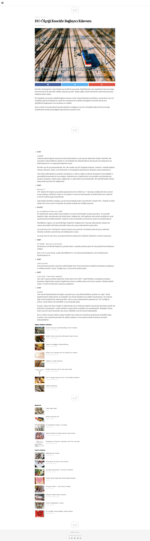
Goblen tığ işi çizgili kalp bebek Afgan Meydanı (61, 478)
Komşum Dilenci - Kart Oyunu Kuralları (58, 486)
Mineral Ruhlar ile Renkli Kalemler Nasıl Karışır (60, 433)
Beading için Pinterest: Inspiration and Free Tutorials (63, 441)
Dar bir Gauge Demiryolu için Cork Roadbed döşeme (62, 377)
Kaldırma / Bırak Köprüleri (54, 361)
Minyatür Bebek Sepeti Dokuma (56, 494)
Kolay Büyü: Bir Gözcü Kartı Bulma (57, 461)
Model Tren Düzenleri (40, 17)
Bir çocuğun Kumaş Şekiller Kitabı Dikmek (59, 511)
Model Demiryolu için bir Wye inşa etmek (59, 369)
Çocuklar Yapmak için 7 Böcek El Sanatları (59, 470)
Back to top (75, 532)
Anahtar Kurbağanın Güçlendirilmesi (57, 344)
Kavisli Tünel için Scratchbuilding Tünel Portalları (61, 328)
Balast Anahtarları (51, 386)
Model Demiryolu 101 (52, 416)
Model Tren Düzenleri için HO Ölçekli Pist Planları (61, 352)
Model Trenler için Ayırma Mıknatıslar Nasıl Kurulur (62, 336)
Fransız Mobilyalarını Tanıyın (55, 503)
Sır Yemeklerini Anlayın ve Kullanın (56, 425)
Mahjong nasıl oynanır (53, 453)
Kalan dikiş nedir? (51, 408)
